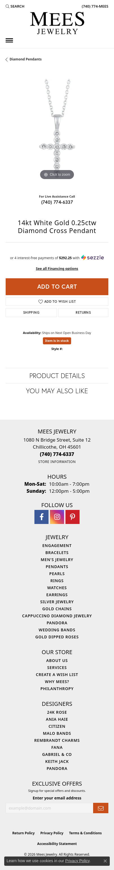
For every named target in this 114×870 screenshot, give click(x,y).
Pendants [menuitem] (57, 566)
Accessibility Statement (57, 843)
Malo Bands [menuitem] (57, 733)
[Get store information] (57, 461)
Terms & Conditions (85, 833)
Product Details (57, 375)
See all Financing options (57, 268)
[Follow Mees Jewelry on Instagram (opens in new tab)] (57, 517)
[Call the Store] (57, 454)
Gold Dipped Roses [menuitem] (57, 636)
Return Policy (23, 833)
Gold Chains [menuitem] (57, 608)
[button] (15, 6)
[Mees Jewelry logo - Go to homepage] (57, 24)
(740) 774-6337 (57, 202)
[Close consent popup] (105, 861)
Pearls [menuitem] (57, 573)
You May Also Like (57, 390)
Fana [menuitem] (57, 747)
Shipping (31, 312)
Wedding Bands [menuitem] (57, 629)
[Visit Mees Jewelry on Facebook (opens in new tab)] (41, 517)
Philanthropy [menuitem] (57, 688)
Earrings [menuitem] (57, 594)
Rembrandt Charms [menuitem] (57, 740)
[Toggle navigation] (9, 40)
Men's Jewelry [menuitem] (57, 559)
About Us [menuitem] (57, 660)
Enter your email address (57, 798)
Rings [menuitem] (56, 580)
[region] (57, 130)
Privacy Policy (51, 833)
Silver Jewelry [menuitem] (57, 601)
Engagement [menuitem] (57, 545)
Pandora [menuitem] (57, 622)
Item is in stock (57, 340)
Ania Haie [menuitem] (57, 719)
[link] (94, 6)
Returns (83, 312)
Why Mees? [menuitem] (57, 681)
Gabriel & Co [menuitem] (57, 754)
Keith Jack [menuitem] (57, 761)
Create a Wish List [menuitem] (57, 674)
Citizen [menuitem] (57, 726)
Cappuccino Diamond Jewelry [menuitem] (57, 615)
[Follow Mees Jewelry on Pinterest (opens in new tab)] (72, 517)
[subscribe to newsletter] (100, 808)
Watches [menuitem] (57, 587)
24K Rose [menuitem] (57, 712)
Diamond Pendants (26, 59)
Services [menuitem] (57, 667)
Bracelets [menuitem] (57, 552)
